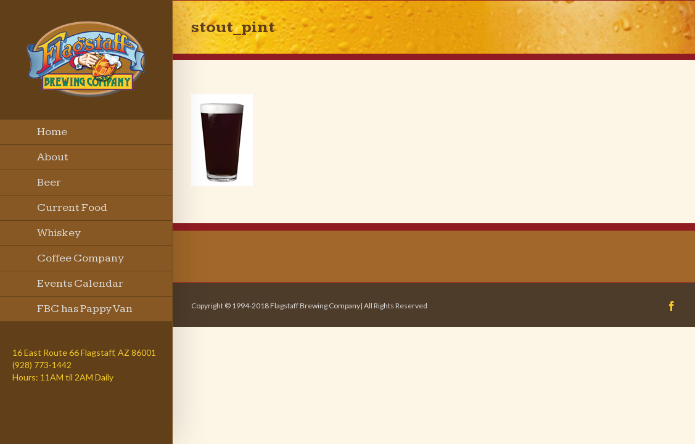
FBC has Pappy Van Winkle (85, 312)
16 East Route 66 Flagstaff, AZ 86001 (84, 352)
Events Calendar (80, 283)
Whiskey (59, 232)
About (52, 156)
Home (52, 131)
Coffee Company (80, 258)
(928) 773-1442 (42, 365)
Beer (49, 182)
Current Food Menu (72, 211)
